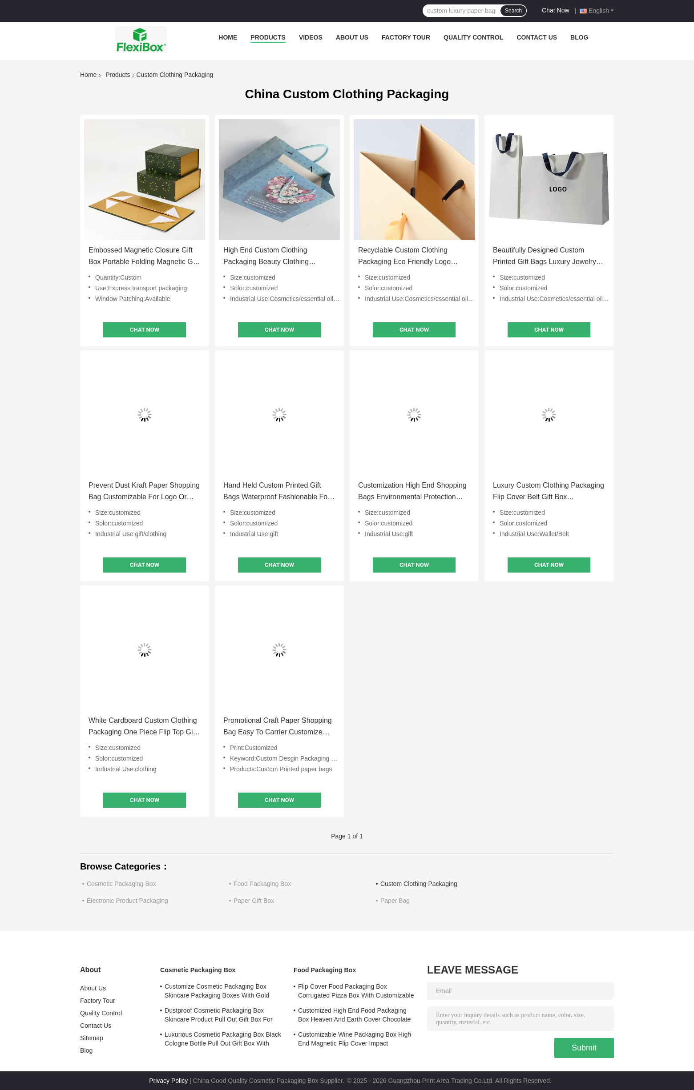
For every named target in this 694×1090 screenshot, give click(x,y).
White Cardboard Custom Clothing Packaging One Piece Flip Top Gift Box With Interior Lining (143, 727)
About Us (352, 37)
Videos (311, 37)
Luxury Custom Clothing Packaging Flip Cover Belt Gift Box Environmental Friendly (548, 492)
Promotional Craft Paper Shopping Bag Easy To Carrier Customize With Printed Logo (277, 727)
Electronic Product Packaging (127, 900)
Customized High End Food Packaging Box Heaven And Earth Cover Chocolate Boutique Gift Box (354, 1016)
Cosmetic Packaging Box (121, 883)
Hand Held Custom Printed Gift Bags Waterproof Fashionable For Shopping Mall (276, 492)
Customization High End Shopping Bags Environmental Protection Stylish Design (412, 492)
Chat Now (555, 10)
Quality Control (473, 37)
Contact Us (536, 37)
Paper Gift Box (254, 900)
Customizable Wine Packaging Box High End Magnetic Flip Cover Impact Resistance (354, 1040)
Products (268, 37)
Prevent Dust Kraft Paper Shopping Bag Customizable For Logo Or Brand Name (144, 492)
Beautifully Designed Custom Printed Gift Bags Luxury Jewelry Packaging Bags (544, 257)
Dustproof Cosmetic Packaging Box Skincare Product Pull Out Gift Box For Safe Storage (219, 1016)
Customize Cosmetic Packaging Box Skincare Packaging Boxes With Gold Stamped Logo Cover (217, 992)
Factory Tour (406, 37)
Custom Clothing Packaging (418, 883)
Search (513, 11)
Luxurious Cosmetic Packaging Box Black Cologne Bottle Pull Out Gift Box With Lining (223, 1040)
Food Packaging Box (262, 883)
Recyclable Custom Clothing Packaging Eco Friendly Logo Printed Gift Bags (404, 257)
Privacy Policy (168, 1080)
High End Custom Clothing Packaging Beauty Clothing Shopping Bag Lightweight (266, 257)
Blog (579, 37)
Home (227, 37)
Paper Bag (395, 900)
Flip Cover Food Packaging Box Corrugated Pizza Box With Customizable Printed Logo (356, 992)
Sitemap (91, 1038)
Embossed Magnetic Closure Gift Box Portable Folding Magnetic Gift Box (143, 257)
